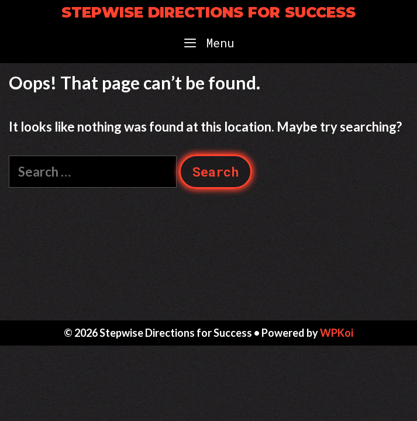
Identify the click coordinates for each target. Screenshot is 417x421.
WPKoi (336, 332)
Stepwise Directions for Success (208, 12)
